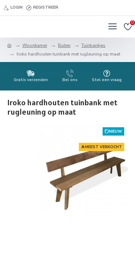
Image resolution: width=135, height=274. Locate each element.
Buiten (64, 45)
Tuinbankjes (93, 45)
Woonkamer (34, 45)
